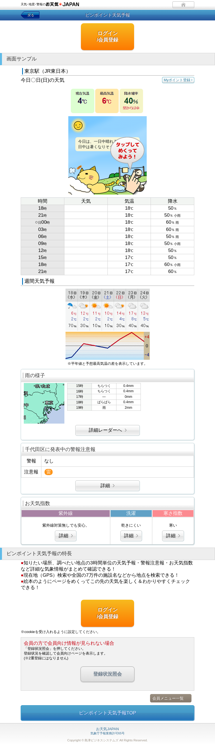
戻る (30, 15)
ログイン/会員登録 (107, 37)
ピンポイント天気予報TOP (107, 713)
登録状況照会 (107, 674)
